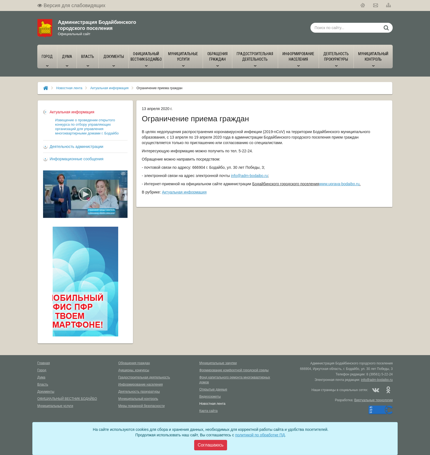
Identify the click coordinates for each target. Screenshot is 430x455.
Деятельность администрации (76, 146)
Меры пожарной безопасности (141, 406)
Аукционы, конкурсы (133, 370)
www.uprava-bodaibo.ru (339, 184)
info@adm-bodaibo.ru (249, 175)
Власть (42, 384)
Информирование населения (140, 384)
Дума (41, 377)
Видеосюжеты (210, 396)
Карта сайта (208, 411)
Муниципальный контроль (138, 399)
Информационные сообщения (76, 159)
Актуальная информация (109, 88)
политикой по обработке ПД (260, 435)
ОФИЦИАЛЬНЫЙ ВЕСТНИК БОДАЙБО (67, 399)
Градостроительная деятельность (144, 377)
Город (41, 370)
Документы (45, 392)
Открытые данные (213, 389)
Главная (43, 363)
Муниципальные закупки (218, 363)
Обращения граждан (134, 363)
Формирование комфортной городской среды (234, 370)
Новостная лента (69, 88)
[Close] (210, 445)
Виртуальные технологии (373, 400)
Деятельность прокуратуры (139, 392)
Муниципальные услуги (55, 406)
